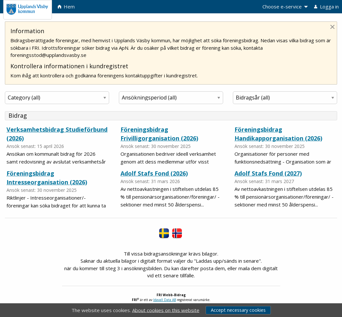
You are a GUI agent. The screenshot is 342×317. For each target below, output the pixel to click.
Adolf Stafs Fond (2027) (268, 173)
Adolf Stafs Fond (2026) (154, 173)
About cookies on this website (165, 310)
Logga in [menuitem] (326, 6)
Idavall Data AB (164, 299)
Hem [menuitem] (66, 6)
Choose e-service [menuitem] (282, 6)
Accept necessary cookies (238, 310)
